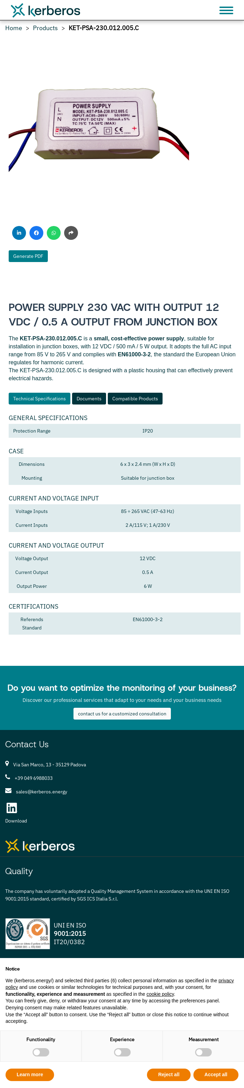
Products (45, 28)
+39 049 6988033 (34, 778)
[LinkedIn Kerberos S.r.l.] (12, 808)
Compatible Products (135, 398)
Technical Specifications (39, 398)
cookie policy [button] (160, 994)
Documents (89, 398)
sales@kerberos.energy (41, 792)
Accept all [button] (215, 1074)
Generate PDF (28, 256)
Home (13, 28)
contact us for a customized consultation (122, 714)
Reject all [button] (168, 1074)
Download (16, 821)
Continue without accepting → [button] (204, 966)
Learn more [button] (30, 1074)
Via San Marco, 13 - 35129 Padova (49, 764)
